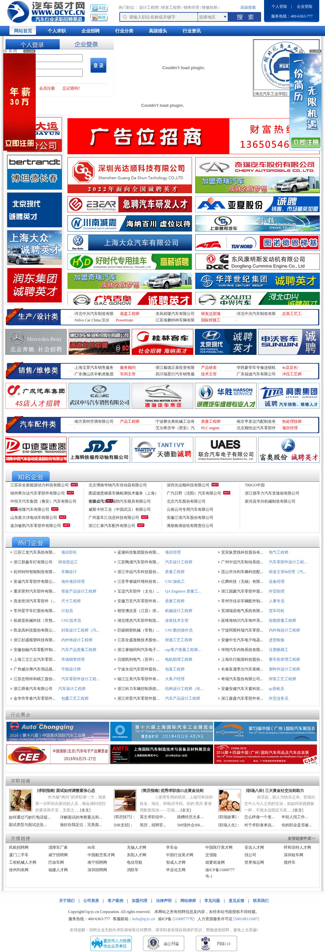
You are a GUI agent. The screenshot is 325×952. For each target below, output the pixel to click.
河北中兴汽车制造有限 (94, 313)
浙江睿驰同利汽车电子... (138, 649)
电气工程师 (278, 552)
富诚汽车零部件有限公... (34, 581)
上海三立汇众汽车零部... (34, 659)
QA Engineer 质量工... (183, 591)
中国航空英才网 (101, 855)
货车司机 (276, 610)
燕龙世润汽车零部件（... (34, 601)
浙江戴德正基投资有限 (175, 367)
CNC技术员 (71, 620)
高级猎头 (158, 31)
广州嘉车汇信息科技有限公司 (114, 517)
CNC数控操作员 (179, 630)
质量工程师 (211, 421)
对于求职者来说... (259, 825)
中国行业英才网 (179, 855)
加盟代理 (139, 900)
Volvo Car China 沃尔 (92, 320)
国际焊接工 (211, 320)
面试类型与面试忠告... (28, 824)
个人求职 (57, 31)
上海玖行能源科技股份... (242, 659)
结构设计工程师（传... (184, 688)
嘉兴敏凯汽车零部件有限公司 (35, 525)
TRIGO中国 (255, 485)
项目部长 (69, 552)
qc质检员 (276, 688)
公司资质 (91, 900)
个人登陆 (279, 6)
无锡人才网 (136, 847)
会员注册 (47, 88)
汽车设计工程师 (178, 562)
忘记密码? (71, 88)
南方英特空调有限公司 (94, 421)
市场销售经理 (73, 659)
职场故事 (227, 817)
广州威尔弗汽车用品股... (34, 669)
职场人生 (227, 825)
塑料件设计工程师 (284, 669)
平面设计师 (71, 669)
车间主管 (128, 374)
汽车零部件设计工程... (288, 562)
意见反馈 (236, 900)
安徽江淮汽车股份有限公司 (190, 517)
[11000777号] (184, 919)
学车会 (172, 847)
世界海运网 (254, 862)
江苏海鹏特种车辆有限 (175, 320)
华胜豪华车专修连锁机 (256, 367)
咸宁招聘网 (58, 855)
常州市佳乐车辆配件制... (242, 601)
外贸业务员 (278, 698)
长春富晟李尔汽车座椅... (242, 669)
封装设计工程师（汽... (80, 630)
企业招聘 (90, 31)
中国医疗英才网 (219, 847)
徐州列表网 (19, 870)
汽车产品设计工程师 (182, 698)
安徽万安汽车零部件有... (138, 601)
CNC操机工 (175, 581)
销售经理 (191, 7)
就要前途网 (215, 862)
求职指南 (46, 790)
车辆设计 (69, 572)
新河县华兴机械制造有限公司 (270, 501)
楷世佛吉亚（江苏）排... (138, 610)
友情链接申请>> (302, 838)
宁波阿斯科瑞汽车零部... (242, 630)
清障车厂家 (58, 847)
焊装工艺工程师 (282, 679)
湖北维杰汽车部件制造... (138, 620)
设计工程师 (149, 7)
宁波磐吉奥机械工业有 (175, 421)
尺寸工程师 (71, 601)
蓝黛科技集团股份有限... (138, 552)
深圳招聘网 (97, 870)
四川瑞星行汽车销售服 (175, 374)
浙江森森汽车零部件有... (242, 698)
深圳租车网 (293, 855)
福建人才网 (58, 870)
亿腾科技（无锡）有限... (242, 581)
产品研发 (209, 367)
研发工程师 (171, 7)
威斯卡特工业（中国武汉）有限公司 (120, 509)
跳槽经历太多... (190, 817)
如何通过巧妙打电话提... (30, 817)
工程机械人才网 (22, 862)
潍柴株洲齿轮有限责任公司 (190, 525)
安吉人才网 (254, 847)
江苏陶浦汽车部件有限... (138, 562)
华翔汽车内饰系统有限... (242, 649)
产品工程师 (129, 421)
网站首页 (23, 31)
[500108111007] (246, 919)
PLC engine (210, 428)
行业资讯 (192, 31)
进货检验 (276, 640)
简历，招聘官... (153, 825)
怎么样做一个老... (259, 817)
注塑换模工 (278, 649)
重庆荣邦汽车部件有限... (34, 591)
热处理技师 (292, 421)
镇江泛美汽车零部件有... (138, 679)
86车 (91, 847)
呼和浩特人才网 (297, 847)
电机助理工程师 (178, 659)
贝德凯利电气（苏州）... (138, 659)
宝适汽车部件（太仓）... (138, 591)
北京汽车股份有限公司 (186, 501)
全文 (85, 810)
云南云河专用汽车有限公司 (190, 509)
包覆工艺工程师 (75, 698)
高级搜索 (248, 7)
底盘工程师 (129, 313)
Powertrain (124, 320)
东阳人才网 (136, 855)
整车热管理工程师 (284, 659)
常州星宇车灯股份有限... (34, 610)
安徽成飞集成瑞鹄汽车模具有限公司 (120, 501)
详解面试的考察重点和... (81, 817)
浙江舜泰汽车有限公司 (33, 688)
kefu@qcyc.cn (143, 919)
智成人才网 (176, 862)
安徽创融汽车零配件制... (34, 649)
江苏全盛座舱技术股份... (138, 640)
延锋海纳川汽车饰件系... (242, 620)
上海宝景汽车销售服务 (94, 367)
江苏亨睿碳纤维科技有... (138, 581)
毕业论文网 (176, 870)
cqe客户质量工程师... (183, 649)
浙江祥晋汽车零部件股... (138, 698)
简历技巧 (123, 817)
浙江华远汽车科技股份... (138, 572)
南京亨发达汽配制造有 (256, 421)
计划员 (67, 610)
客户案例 (115, 900)
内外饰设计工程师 (284, 630)
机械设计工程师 (178, 610)
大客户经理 (175, 679)
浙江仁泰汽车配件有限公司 (112, 525)
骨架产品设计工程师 (78, 591)
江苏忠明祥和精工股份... (34, 679)
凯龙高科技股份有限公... (34, 630)
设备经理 (276, 581)
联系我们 (261, 900)
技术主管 (209, 374)
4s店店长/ (290, 367)
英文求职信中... (153, 817)
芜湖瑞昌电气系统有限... (242, 610)
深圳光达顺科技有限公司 (188, 485)
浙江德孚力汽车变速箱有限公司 (272, 493)
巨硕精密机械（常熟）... (138, 630)
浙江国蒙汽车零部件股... (242, 591)
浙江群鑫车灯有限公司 (33, 562)
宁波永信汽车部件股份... (138, 669)
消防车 (132, 870)
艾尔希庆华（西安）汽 (175, 428)
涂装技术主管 (176, 620)
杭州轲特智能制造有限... (34, 572)
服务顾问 (128, 367)
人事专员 (276, 601)
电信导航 (134, 862)
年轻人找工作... (295, 817)
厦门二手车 (19, 855)
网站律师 (188, 900)
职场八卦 (255, 790)
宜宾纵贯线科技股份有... (242, 552)
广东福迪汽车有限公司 (256, 374)
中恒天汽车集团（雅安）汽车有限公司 (43, 501)
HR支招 (121, 825)
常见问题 (212, 900)
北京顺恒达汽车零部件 (256, 428)
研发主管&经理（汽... (287, 572)
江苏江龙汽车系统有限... (34, 552)
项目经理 (290, 428)
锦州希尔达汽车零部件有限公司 (37, 493)
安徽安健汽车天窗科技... (242, 688)
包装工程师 (175, 669)
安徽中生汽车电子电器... (242, 640)
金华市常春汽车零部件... (34, 698)
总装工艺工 (292, 313)
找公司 (250, 855)
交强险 (211, 855)
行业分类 (124, 31)
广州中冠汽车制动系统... (242, 562)
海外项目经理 (73, 581)
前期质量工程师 (282, 620)
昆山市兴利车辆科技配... (242, 572)
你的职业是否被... (297, 825)
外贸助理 (276, 591)
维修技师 (209, 7)
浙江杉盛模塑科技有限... (34, 640)
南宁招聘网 (97, 862)
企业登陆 (304, 6)
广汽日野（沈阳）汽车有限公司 (194, 493)
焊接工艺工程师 (178, 640)
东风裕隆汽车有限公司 (175, 313)
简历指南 (150, 790)
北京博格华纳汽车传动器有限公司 (118, 485)
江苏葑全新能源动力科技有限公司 (39, 485)
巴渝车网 (56, 862)
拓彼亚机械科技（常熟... (34, 620)
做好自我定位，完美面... (81, 824)
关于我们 (67, 900)
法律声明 (164, 900)
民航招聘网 (19, 847)
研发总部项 (211, 313)
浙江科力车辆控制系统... (138, 688)
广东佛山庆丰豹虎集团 (94, 374)
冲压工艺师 (292, 374)
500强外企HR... (190, 825)
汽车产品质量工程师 (78, 649)
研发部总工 (68, 562)
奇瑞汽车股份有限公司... (242, 679)
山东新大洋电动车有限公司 (33, 517)
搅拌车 (289, 862)
